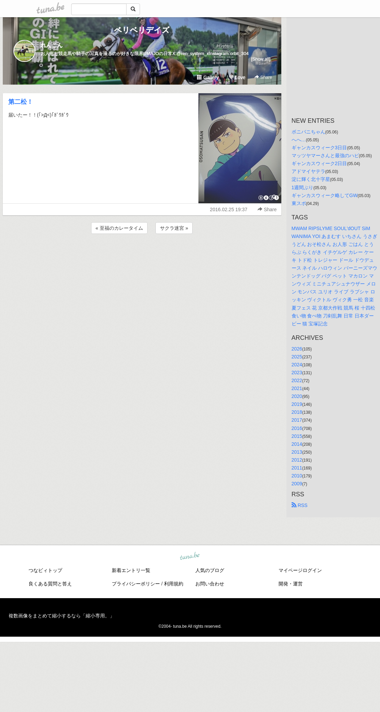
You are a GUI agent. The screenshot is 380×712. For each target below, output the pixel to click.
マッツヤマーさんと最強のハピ (325, 155)
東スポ (299, 203)
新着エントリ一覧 (131, 570)
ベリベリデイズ (142, 30)
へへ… (299, 139)
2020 (297, 396)
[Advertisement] (142, 253)
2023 (297, 372)
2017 (297, 420)
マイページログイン (300, 570)
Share (263, 77)
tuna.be (189, 556)
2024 (297, 364)
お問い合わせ (209, 583)
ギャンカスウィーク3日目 (319, 147)
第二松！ (20, 101)
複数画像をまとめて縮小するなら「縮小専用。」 (62, 615)
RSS (300, 505)
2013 (297, 452)
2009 (297, 483)
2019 (297, 404)
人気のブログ (209, 570)
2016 (297, 428)
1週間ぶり (303, 187)
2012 (297, 460)
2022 (297, 380)
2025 (297, 356)
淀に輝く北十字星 (311, 179)
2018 (297, 412)
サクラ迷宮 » (174, 228)
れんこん (52, 45)
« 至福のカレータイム (119, 228)
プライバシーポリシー (136, 583)
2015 (297, 436)
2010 (297, 475)
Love (237, 77)
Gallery (207, 77)
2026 (297, 349)
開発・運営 (291, 583)
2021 (297, 388)
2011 (297, 468)
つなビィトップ (45, 570)
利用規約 (173, 583)
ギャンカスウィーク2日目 (319, 163)
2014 (297, 444)
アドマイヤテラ (308, 171)
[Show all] (260, 59)
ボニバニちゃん (308, 131)
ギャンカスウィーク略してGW (325, 195)
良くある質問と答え (50, 583)
